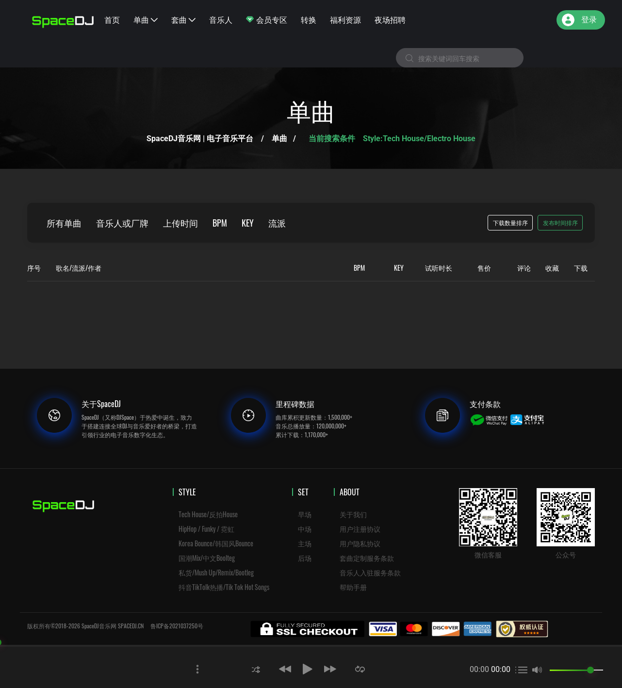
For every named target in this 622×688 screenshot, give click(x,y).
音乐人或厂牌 (122, 222)
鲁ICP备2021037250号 (176, 626)
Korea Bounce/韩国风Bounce (216, 543)
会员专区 (266, 19)
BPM (220, 222)
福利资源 (345, 19)
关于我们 (353, 514)
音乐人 (220, 19)
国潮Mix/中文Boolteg (207, 558)
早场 (304, 514)
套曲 (183, 19)
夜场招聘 (390, 19)
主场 (304, 543)
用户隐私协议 (360, 543)
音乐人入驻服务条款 (370, 572)
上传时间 (180, 222)
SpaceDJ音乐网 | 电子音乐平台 (200, 138)
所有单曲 (64, 222)
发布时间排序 (560, 222)
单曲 (145, 19)
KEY (248, 222)
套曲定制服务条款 (367, 558)
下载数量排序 (510, 222)
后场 (304, 558)
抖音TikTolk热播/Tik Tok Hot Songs (224, 587)
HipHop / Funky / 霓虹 (206, 529)
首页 (112, 19)
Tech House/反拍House (208, 514)
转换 (308, 19)
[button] (256, 668)
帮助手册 (353, 587)
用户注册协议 (360, 529)
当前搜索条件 (333, 138)
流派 (277, 222)
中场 (304, 529)
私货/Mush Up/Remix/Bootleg (216, 572)
